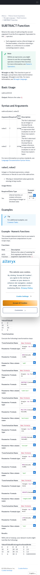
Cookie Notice (23, 568)
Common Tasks (12, 222)
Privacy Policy (27, 288)
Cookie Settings (22, 296)
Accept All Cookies (20, 303)
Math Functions (21, 18)
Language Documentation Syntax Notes (16, 160)
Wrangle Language (9, 18)
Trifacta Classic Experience (16, 16)
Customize (20, 310)
